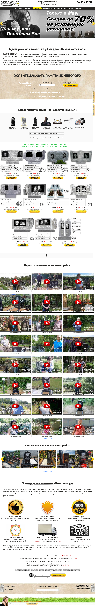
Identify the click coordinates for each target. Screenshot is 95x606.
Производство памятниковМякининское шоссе (47, 3)
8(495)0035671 (85, 2)
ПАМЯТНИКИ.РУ (10, 2)
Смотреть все (47, 439)
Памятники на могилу (8, 4)
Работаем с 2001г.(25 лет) (10, 5)
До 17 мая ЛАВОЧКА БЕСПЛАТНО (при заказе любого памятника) (25, 601)
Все (31, 138)
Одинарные (37, 138)
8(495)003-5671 (83, 587)
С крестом (53, 138)
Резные (60, 138)
